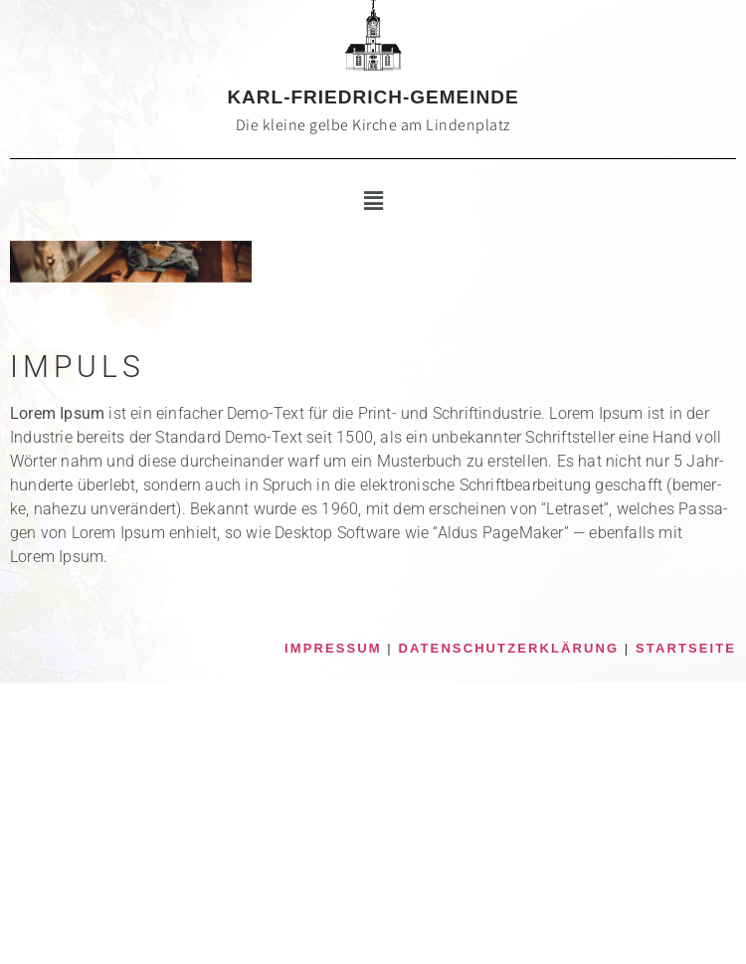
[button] (373, 201)
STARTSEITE (686, 648)
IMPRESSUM (333, 648)
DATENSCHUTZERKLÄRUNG (509, 648)
